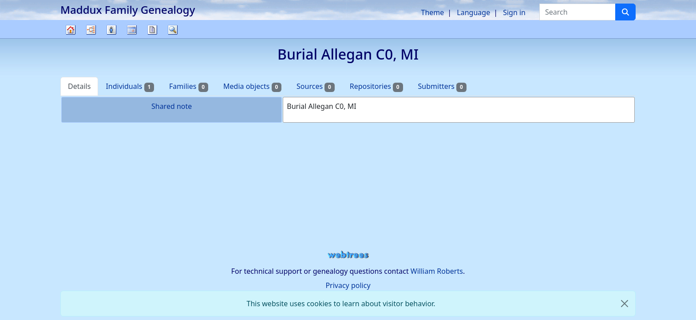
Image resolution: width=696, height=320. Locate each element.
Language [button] (473, 12)
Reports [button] (152, 29)
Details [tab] (79, 86)
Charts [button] (91, 29)
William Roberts (437, 271)
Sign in (514, 12)
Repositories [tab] (376, 86)
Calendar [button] (132, 29)
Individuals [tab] (130, 86)
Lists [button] (111, 29)
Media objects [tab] (252, 86)
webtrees (348, 255)
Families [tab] (188, 86)
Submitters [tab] (442, 86)
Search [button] (173, 29)
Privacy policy (347, 285)
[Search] (625, 12)
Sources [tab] (316, 86)
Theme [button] (432, 12)
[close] (624, 303)
